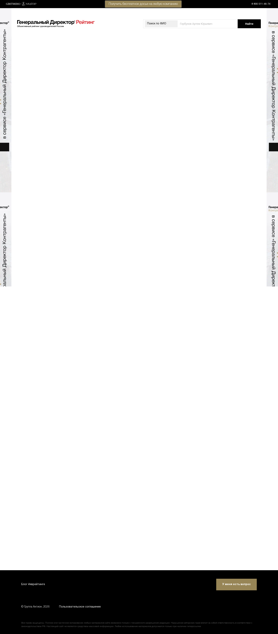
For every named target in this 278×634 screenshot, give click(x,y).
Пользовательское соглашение (80, 607)
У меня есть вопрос (236, 584)
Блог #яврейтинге (33, 584)
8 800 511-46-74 (261, 4)
